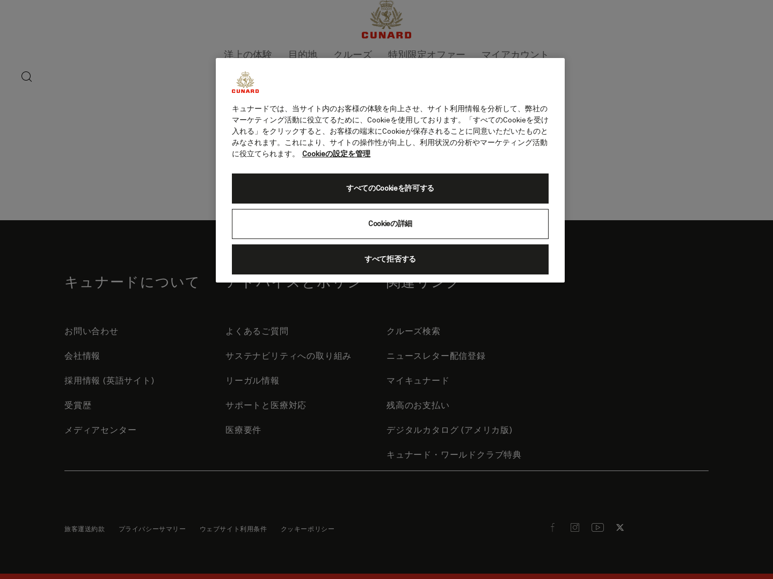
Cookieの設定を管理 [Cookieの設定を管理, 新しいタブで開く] (336, 154)
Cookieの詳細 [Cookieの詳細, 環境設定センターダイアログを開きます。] (390, 224)
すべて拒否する (390, 259)
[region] (390, 170)
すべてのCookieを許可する (390, 188)
